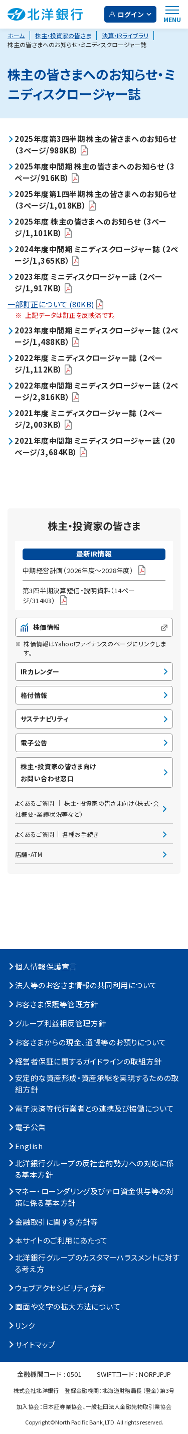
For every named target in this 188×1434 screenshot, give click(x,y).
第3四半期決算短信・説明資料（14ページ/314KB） (79, 596)
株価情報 (94, 627)
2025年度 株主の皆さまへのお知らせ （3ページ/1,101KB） (91, 227)
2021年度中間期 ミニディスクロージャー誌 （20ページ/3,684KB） (95, 447)
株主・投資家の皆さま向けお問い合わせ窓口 (59, 772)
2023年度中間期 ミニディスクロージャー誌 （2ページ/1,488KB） (96, 336)
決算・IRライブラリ (125, 35)
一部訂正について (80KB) (55, 304)
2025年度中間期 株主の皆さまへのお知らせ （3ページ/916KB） (94, 172)
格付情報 (34, 695)
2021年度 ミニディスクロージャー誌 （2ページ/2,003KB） (89, 419)
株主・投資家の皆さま (63, 35)
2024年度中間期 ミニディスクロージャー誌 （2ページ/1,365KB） (96, 255)
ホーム (16, 35)
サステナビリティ (44, 719)
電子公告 (34, 743)
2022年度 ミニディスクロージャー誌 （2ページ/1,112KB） (89, 364)
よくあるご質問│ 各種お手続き (56, 834)
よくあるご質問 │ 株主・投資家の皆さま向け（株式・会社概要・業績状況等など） (87, 808)
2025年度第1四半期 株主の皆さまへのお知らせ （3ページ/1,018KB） (95, 200)
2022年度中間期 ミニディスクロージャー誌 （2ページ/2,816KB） (96, 392)
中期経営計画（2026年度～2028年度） (84, 570)
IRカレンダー (40, 671)
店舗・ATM (28, 854)
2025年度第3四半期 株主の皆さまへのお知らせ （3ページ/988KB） (95, 144)
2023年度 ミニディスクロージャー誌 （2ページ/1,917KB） (89, 282)
